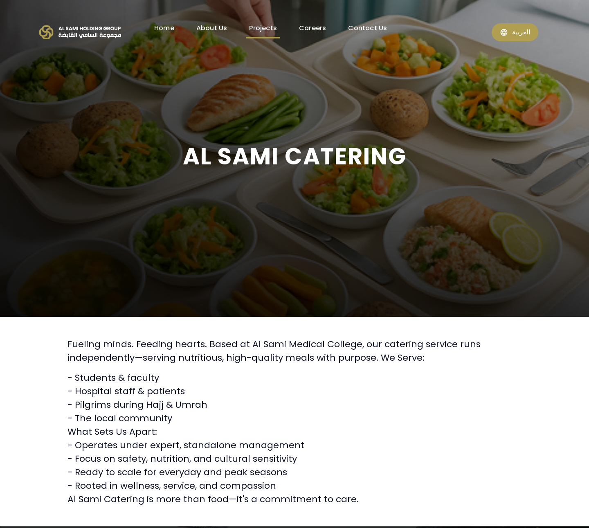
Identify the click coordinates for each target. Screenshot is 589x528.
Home (164, 28)
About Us (211, 28)
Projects (263, 28)
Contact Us (367, 28)
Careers (312, 28)
